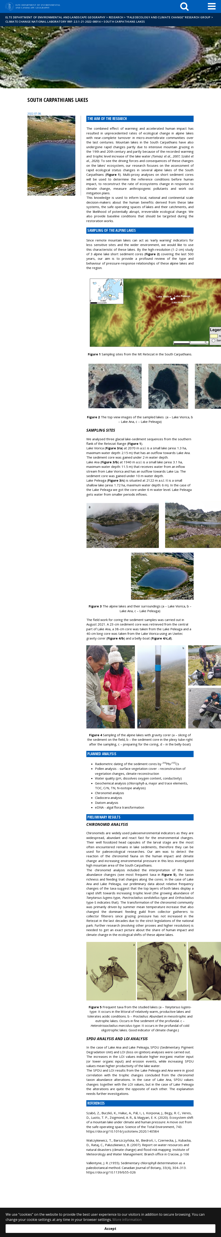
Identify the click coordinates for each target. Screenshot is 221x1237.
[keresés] (184, 6)
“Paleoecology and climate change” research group (168, 17)
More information (127, 1219)
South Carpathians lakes (124, 21)
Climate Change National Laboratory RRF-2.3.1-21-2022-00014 (52, 21)
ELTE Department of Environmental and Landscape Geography (55, 17)
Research (116, 17)
